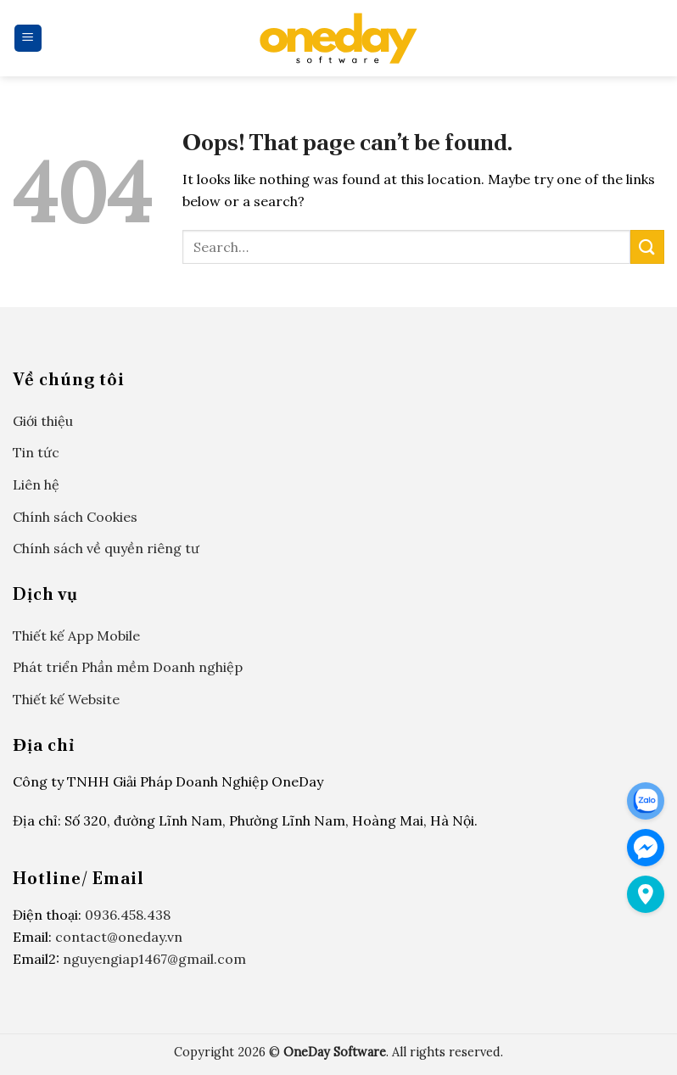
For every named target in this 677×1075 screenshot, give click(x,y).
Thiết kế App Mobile (76, 635)
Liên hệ (36, 484)
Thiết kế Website (66, 699)
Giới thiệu (43, 420)
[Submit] (647, 246)
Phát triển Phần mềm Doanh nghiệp (128, 666)
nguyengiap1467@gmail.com (154, 958)
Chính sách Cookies (75, 516)
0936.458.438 (128, 914)
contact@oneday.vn (118, 936)
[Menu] (28, 39)
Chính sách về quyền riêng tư (106, 548)
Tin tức (36, 452)
